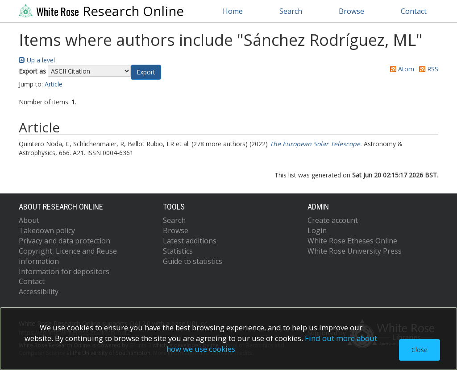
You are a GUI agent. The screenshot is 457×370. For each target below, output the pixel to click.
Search (290, 11)
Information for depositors (64, 271)
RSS (427, 69)
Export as (32, 71)
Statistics (178, 251)
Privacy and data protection (64, 241)
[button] (146, 72)
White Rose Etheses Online (352, 241)
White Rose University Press (354, 251)
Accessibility (38, 291)
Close (419, 349)
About (29, 220)
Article (53, 84)
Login (317, 230)
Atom (400, 69)
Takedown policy (47, 230)
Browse (351, 11)
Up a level (37, 60)
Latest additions (189, 241)
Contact (414, 11)
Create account (332, 220)
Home (233, 11)
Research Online (101, 11)
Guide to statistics (192, 261)
